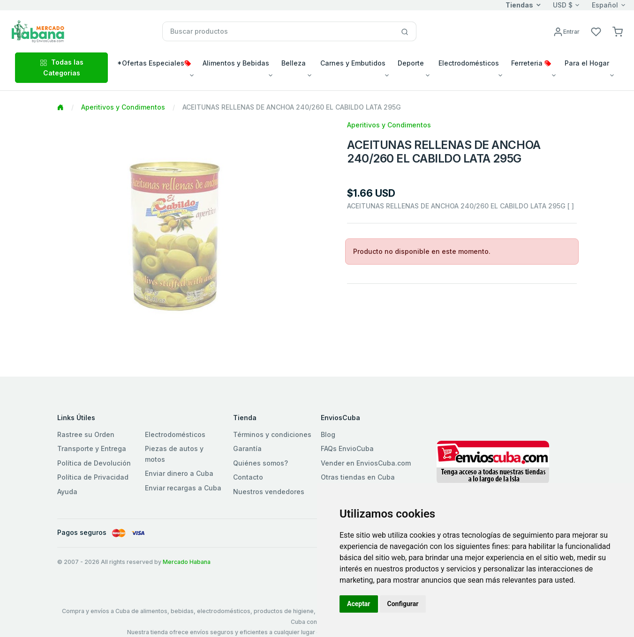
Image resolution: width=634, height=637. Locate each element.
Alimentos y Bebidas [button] (236, 63)
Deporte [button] (411, 63)
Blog (328, 434)
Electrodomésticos (175, 434)
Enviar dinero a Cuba (179, 473)
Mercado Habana (187, 561)
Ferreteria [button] (531, 63)
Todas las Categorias (61, 67)
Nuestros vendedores (268, 492)
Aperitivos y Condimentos (123, 107)
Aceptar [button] (358, 603)
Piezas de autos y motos (174, 453)
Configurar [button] (403, 603)
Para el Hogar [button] (587, 63)
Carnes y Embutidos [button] (352, 63)
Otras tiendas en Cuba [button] (358, 477)
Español (605, 5)
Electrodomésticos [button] (468, 63)
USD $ (563, 5)
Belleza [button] (293, 63)
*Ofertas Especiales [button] (154, 63)
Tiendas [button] (519, 5)
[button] (617, 31)
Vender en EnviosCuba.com (366, 463)
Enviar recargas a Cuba (183, 488)
